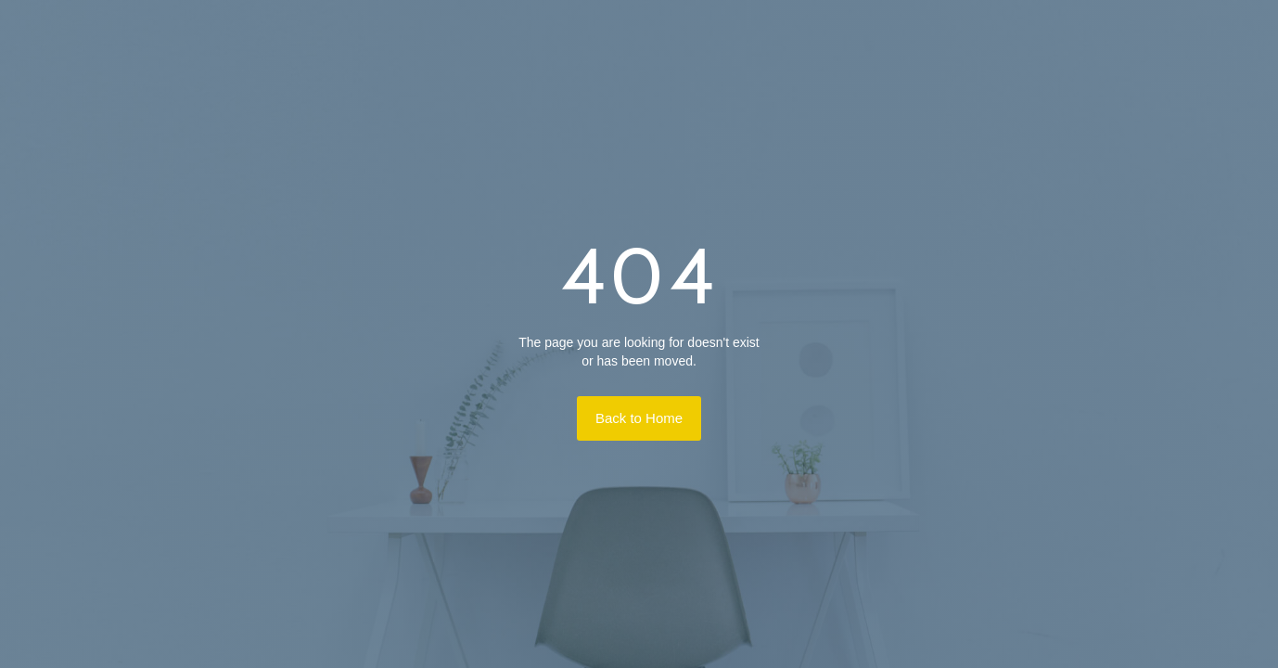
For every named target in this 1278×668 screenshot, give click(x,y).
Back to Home (639, 418)
